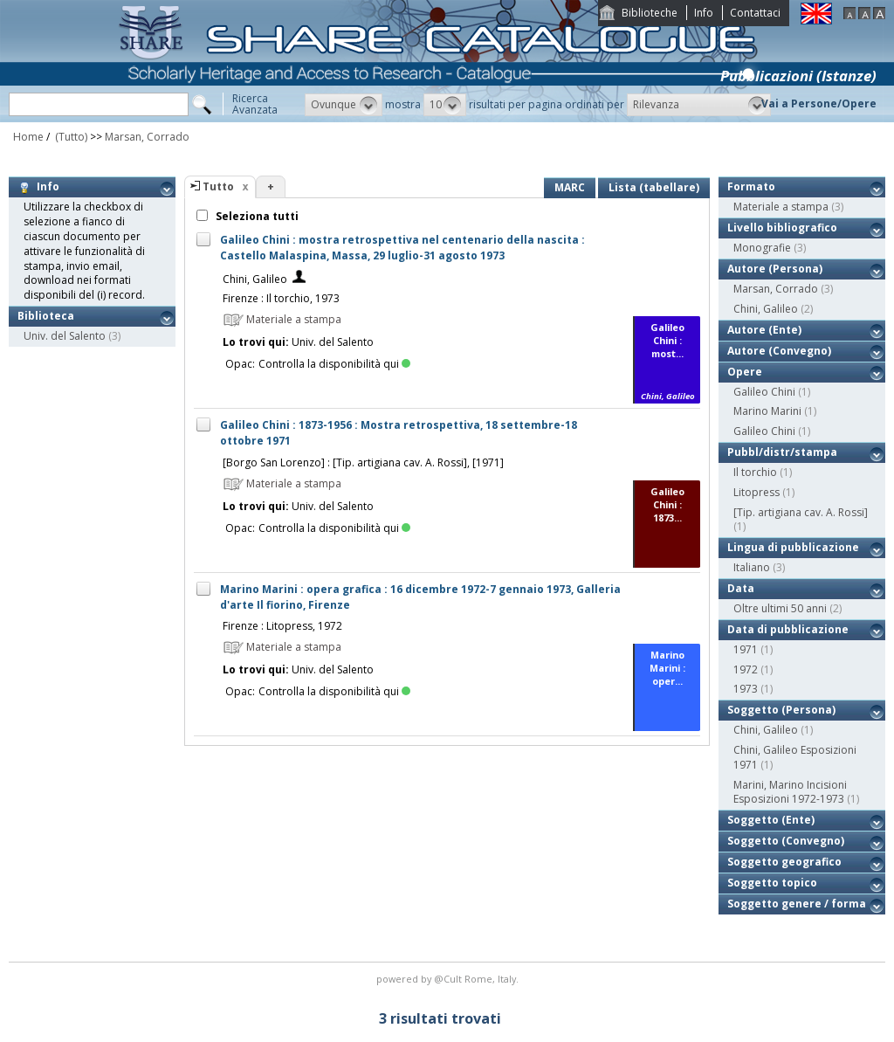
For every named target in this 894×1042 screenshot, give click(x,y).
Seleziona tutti (256, 216)
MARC (569, 187)
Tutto (218, 186)
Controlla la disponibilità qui (334, 363)
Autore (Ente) (764, 329)
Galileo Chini (764, 391)
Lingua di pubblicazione (793, 547)
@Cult (449, 978)
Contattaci (755, 12)
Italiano (751, 567)
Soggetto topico (772, 882)
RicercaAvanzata (255, 104)
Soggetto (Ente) (771, 819)
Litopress (756, 492)
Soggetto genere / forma (796, 903)
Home (28, 136)
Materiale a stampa (781, 206)
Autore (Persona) (774, 268)
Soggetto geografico (784, 861)
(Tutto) (69, 136)
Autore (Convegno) (779, 350)
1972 (745, 669)
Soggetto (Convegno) (785, 840)
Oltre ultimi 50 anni (780, 608)
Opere (744, 371)
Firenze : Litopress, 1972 (282, 625)
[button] (343, 104)
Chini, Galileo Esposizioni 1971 (794, 757)
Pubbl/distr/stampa (782, 452)
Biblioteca (45, 315)
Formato (751, 186)
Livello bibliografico (782, 227)
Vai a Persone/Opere (819, 103)
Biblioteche (649, 12)
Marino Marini (767, 411)
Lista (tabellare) (654, 187)
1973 (745, 688)
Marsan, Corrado (147, 136)
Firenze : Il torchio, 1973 (281, 298)
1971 (745, 649)
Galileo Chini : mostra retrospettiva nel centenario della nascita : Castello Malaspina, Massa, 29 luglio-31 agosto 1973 (402, 247)
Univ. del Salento (65, 335)
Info (703, 12)
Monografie (762, 247)
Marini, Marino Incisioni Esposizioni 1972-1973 (790, 792)
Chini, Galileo (255, 279)
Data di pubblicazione (788, 629)
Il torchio (755, 472)
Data (740, 588)
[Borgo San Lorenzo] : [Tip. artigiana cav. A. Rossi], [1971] (363, 462)
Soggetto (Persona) (781, 709)
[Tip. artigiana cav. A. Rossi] (800, 512)
